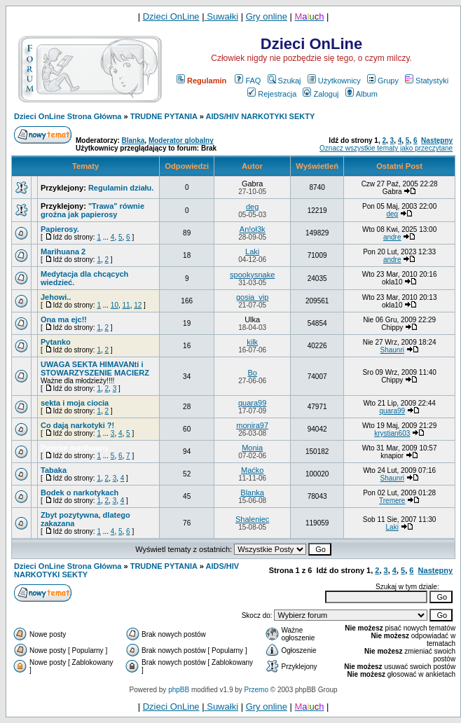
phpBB (178, 690)
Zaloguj (320, 94)
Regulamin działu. (121, 188)
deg (252, 206)
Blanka (133, 140)
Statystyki (426, 80)
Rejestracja (271, 94)
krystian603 (392, 433)
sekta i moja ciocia (75, 403)
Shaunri (392, 350)
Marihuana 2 (63, 251)
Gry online (266, 16)
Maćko (252, 470)
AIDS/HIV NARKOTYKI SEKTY (260, 116)
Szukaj (284, 80)
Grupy (383, 80)
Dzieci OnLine (171, 16)
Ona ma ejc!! (64, 319)
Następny (437, 140)
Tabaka (54, 470)
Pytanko (56, 342)
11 (126, 305)
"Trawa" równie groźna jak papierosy (92, 210)
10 (114, 305)
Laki (252, 251)
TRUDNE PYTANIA (164, 116)
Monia (252, 447)
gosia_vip (252, 297)
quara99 (252, 403)
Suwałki (221, 16)
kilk (252, 342)
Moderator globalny (181, 140)
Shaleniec (252, 519)
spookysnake (252, 274)
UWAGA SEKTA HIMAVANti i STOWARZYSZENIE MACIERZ (95, 368)
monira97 (252, 425)
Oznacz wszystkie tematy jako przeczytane (386, 148)
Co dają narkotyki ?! (77, 425)
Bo (251, 373)
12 (138, 305)
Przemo (256, 690)
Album (361, 94)
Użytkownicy (334, 80)
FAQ (248, 80)
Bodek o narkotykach (79, 492)
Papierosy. (60, 229)
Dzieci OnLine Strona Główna (67, 116)
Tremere (392, 500)
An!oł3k (253, 229)
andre (392, 237)
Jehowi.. (56, 297)
